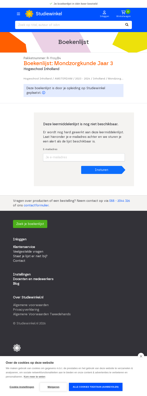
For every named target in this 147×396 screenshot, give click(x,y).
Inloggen (19, 239)
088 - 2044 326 (119, 200)
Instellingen (22, 274)
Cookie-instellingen (22, 386)
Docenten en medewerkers (33, 279)
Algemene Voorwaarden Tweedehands (42, 314)
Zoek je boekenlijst (30, 223)
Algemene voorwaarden (31, 305)
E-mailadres (50, 149)
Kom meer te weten (34, 376)
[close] (141, 356)
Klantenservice (24, 247)
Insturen (101, 169)
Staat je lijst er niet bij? (30, 256)
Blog (16, 283)
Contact (19, 260)
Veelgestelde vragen (28, 251)
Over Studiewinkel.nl (28, 297)
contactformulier (36, 205)
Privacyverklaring (26, 309)
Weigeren (53, 386)
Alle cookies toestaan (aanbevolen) (95, 387)
